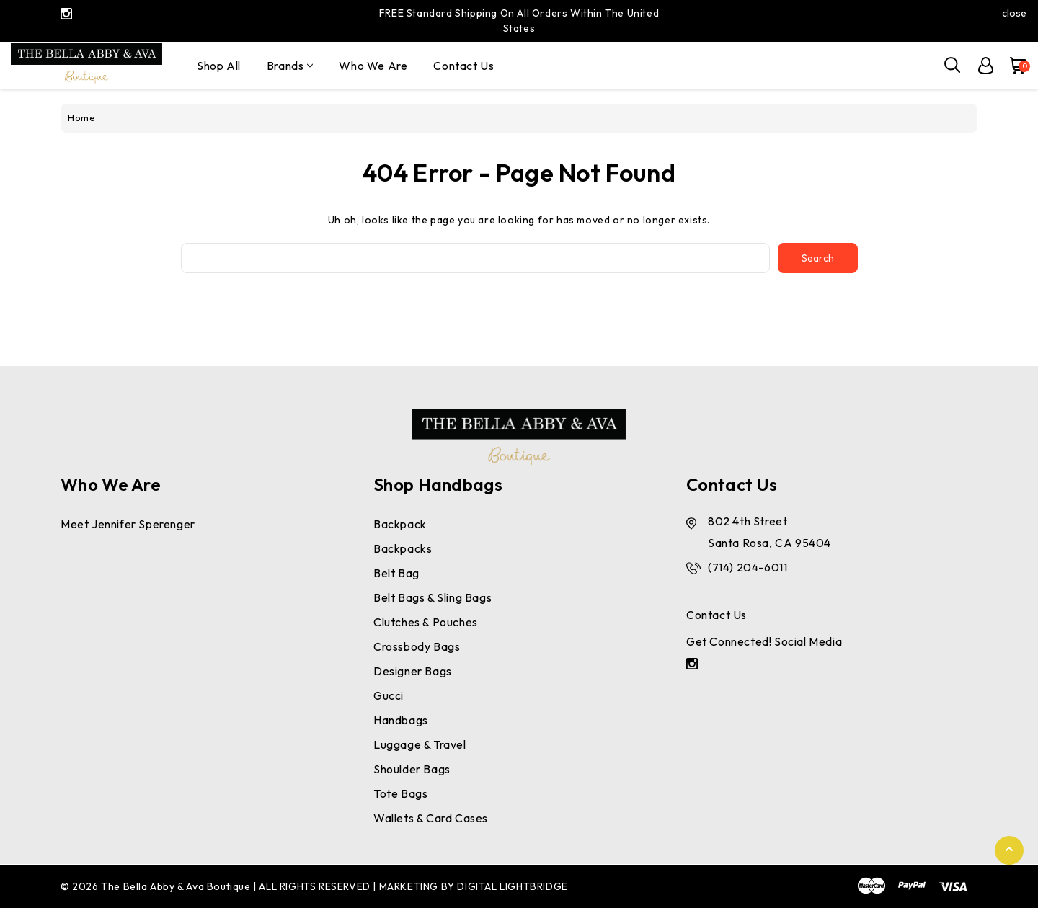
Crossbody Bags (416, 646)
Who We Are (373, 65)
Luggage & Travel (419, 744)
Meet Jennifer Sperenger (128, 524)
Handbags (400, 720)
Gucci (388, 695)
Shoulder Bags (412, 769)
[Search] (953, 65)
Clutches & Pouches (425, 622)
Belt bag (396, 573)
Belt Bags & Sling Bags (432, 597)
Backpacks (402, 548)
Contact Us (463, 65)
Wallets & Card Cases (430, 818)
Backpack (400, 524)
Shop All (219, 65)
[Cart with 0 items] (1012, 65)
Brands (290, 65)
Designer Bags (412, 671)
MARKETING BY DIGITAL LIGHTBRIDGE (473, 886)
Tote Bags (400, 793)
